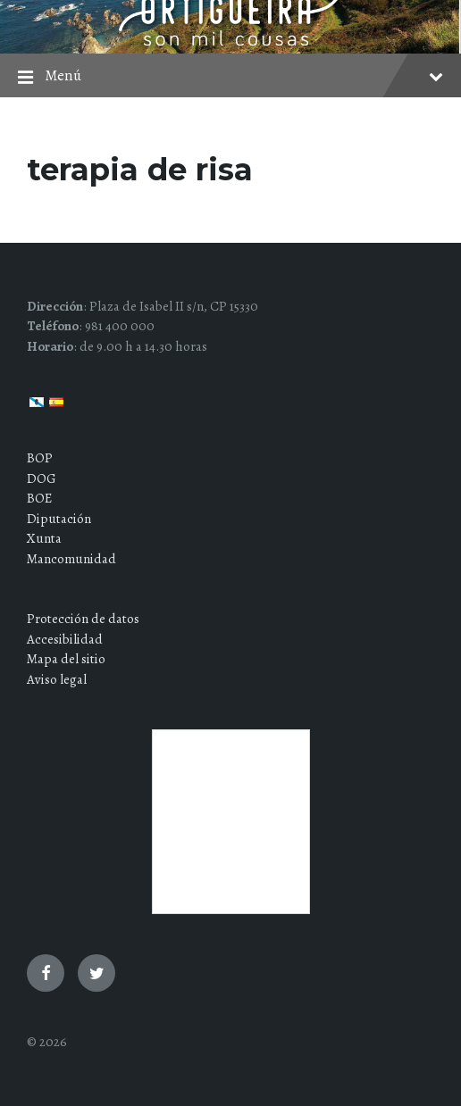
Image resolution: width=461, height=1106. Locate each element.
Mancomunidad (71, 559)
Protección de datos (83, 619)
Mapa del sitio (66, 659)
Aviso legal (57, 679)
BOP (40, 458)
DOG (41, 478)
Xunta (44, 538)
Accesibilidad (65, 639)
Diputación (59, 519)
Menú (230, 77)
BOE (39, 498)
